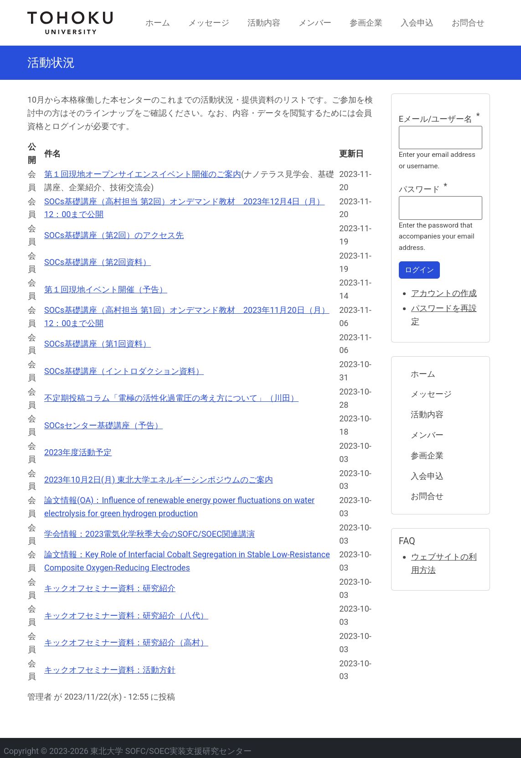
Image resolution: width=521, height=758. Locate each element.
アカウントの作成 (444, 293)
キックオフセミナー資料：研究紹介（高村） (126, 642)
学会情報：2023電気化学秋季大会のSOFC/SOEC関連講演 (149, 534)
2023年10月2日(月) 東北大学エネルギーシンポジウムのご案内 (158, 479)
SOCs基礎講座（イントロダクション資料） (124, 371)
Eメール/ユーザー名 (436, 119)
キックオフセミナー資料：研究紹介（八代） (126, 615)
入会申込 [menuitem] (417, 22)
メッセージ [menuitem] (208, 22)
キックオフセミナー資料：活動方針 (109, 670)
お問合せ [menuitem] (468, 22)
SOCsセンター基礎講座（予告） (103, 425)
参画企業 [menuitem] (366, 22)
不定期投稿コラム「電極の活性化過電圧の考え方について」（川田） (171, 398)
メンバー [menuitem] (315, 22)
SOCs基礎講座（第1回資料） (97, 343)
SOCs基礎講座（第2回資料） (97, 262)
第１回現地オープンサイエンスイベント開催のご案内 (142, 174)
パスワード (419, 189)
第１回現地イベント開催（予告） (105, 289)
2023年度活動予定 (78, 452)
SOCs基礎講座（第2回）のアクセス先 (114, 235)
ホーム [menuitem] (157, 22)
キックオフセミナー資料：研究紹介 (109, 588)
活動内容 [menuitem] (264, 22)
